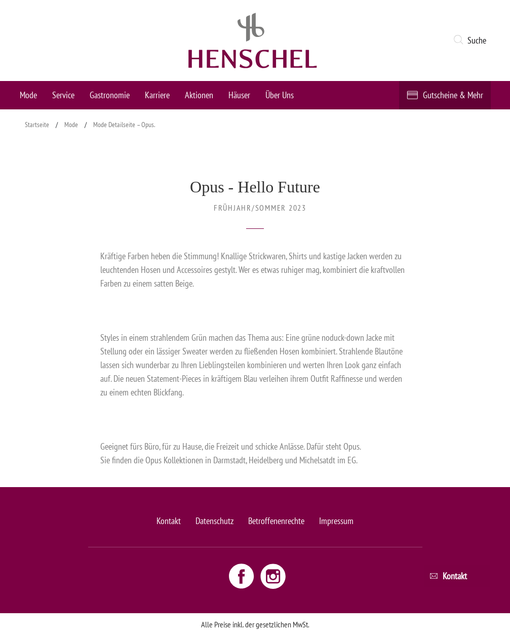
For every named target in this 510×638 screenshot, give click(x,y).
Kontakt (168, 521)
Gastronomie (110, 95)
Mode (28, 95)
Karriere (157, 95)
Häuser (239, 95)
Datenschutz (214, 521)
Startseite (37, 124)
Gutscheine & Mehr (453, 95)
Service (63, 95)
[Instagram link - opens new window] (273, 576)
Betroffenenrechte (276, 521)
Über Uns (279, 95)
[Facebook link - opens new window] (242, 576)
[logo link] (252, 40)
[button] (471, 40)
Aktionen (199, 95)
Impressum (336, 521)
